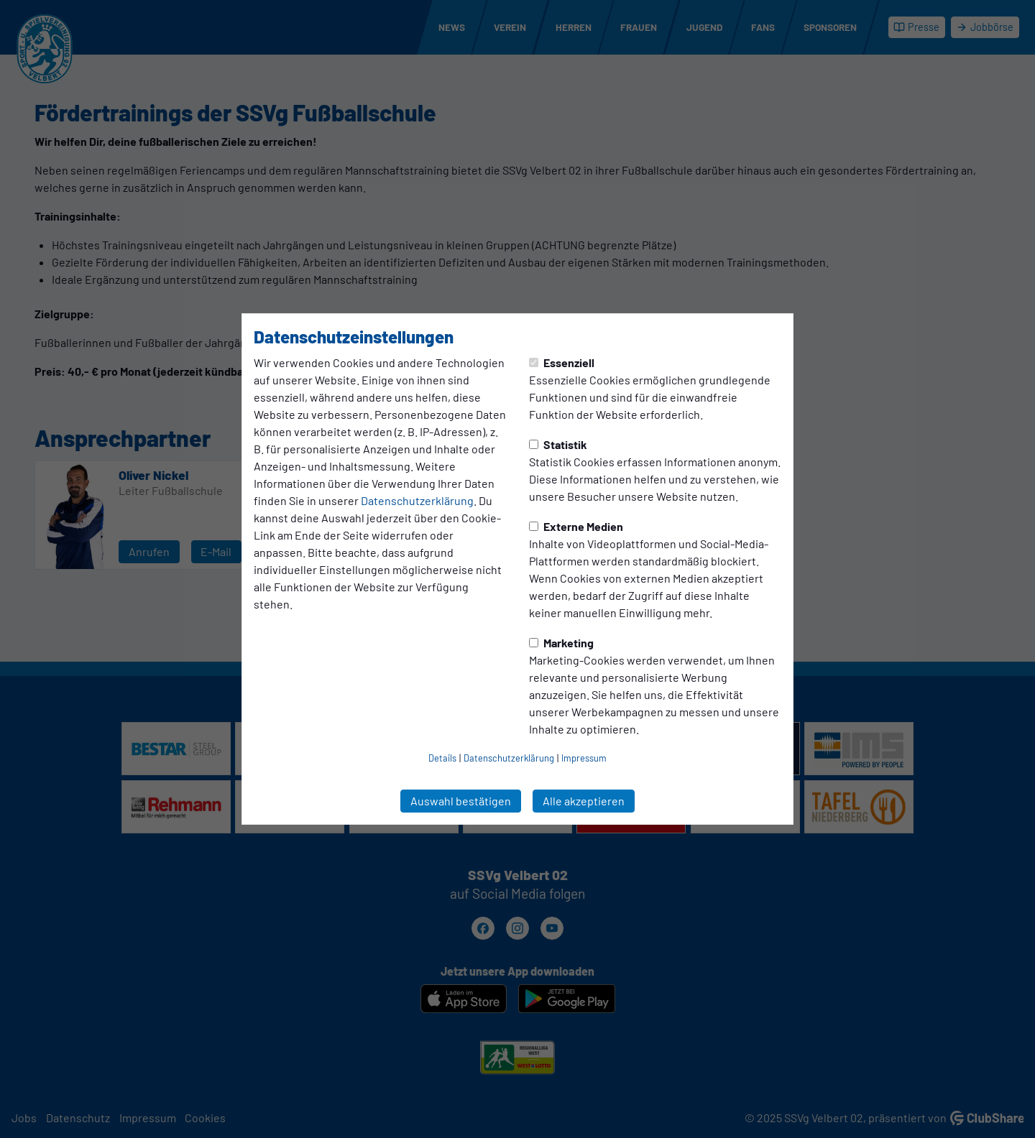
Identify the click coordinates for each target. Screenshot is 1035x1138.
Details (442, 758)
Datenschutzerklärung (417, 500)
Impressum (584, 758)
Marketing (561, 642)
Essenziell (561, 362)
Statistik (558, 444)
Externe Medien (576, 526)
